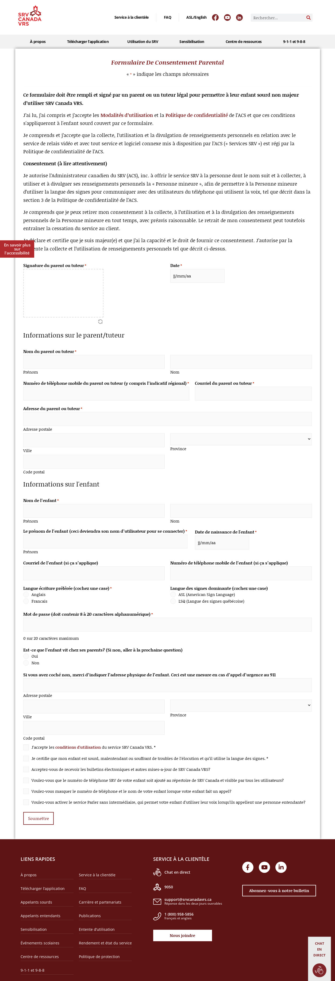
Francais (39, 594)
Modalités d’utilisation (127, 115)
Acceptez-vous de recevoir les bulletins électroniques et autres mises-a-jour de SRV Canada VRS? (121, 758)
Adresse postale (37, 426)
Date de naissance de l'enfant (226, 526)
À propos (39, 41)
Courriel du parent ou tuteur (224, 382)
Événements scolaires (40, 930)
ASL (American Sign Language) (207, 587)
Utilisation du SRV (144, 41)
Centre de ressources (245, 41)
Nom (174, 370)
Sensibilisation (193, 41)
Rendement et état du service (105, 930)
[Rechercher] (309, 18)
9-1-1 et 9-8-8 (294, 41)
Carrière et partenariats (100, 889)
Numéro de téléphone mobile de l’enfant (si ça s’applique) (229, 556)
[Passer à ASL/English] (196, 17)
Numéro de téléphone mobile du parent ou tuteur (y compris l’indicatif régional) (106, 382)
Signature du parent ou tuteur (54, 265)
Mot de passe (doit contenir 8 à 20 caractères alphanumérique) (88, 607)
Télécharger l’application (88, 41)
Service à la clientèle (131, 17)
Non (35, 655)
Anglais (38, 587)
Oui (35, 648)
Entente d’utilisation (97, 917)
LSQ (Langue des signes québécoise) (211, 594)
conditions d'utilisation (78, 736)
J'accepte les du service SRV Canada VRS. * (94, 736)
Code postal (34, 466)
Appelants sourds (36, 889)
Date (176, 265)
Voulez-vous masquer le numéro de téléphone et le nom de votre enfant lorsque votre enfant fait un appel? (131, 780)
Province (178, 445)
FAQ (167, 17)
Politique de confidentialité (196, 115)
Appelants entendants (40, 903)
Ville (27, 446)
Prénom (30, 370)
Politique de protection (99, 944)
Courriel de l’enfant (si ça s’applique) (60, 556)
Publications (90, 903)
